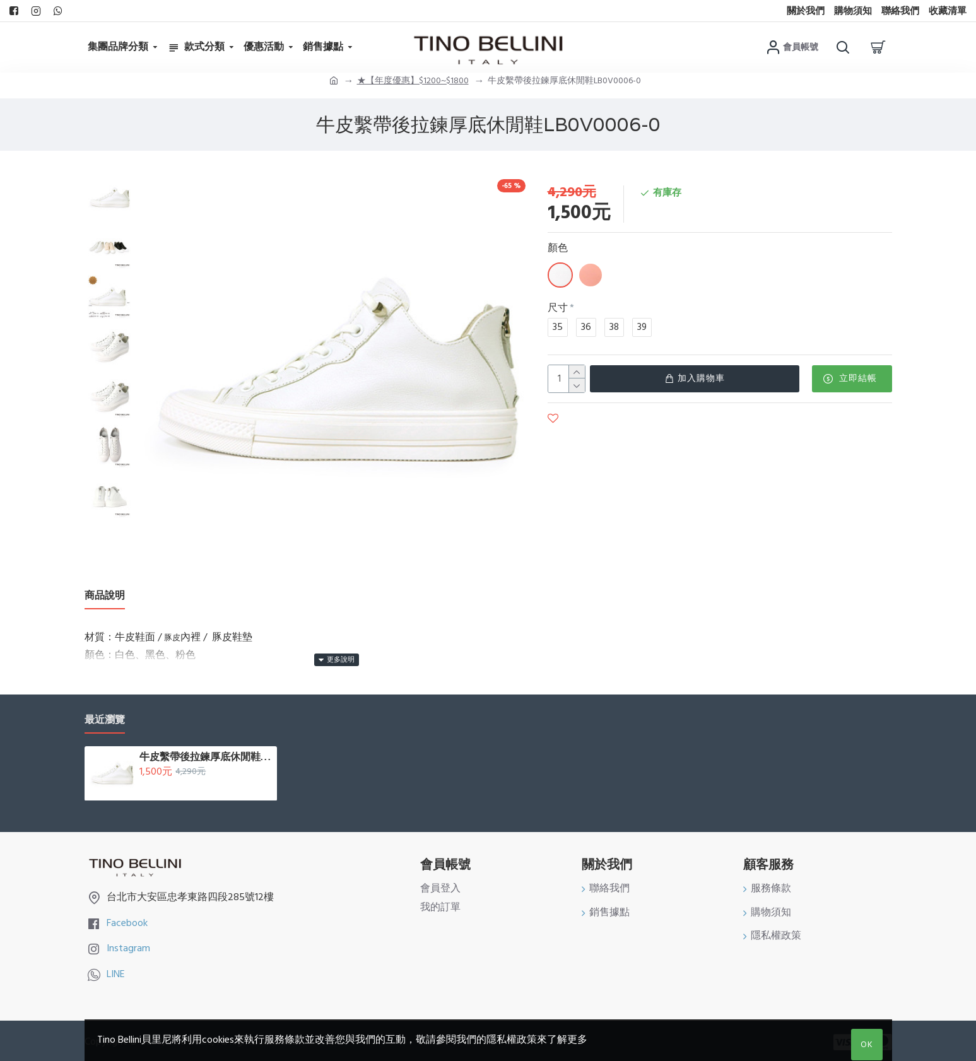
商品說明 (105, 595)
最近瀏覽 (105, 717)
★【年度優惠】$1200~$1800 (413, 80)
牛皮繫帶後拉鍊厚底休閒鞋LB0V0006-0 (205, 753)
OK (867, 1044)
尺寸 (558, 308)
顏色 (558, 248)
